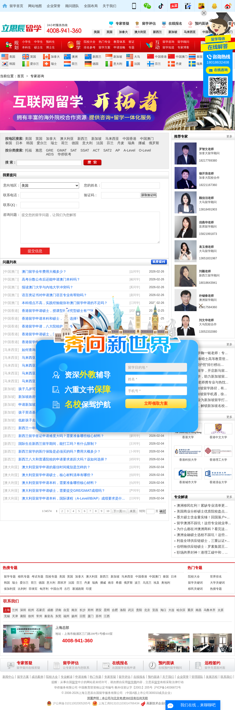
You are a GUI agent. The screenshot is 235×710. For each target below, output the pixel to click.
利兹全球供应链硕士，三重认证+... (203, 541)
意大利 (117, 64)
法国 (137, 64)
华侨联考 (64, 154)
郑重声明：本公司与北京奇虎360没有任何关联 (117, 698)
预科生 (50, 42)
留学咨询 (168, 42)
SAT (73, 150)
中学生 (38, 42)
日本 (19, 143)
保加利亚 (10, 588)
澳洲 (75, 56)
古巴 (67, 588)
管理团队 (197, 676)
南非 (111, 582)
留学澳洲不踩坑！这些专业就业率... (204, 523)
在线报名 (175, 23)
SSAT (85, 150)
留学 (75, 682)
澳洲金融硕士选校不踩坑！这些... (202, 535)
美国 (12, 56)
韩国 (12, 64)
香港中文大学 (218, 431)
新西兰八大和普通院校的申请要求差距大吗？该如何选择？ (62, 459)
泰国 (199, 56)
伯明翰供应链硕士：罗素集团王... (202, 546)
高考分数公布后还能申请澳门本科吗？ (51, 279)
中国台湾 (56, 588)
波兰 (138, 582)
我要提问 (159, 262)
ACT (96, 150)
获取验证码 (148, 195)
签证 (131, 42)
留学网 (132, 682)
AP (117, 150)
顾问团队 (72, 6)
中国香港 (161, 56)
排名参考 (89, 47)
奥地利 (165, 582)
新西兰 (97, 56)
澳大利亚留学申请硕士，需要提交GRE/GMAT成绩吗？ (63, 490)
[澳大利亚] (11, 467)
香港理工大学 (218, 453)
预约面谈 (154, 676)
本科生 (26, 47)
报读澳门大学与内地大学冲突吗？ (47, 287)
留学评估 (149, 23)
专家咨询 (37, 76)
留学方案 (104, 47)
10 (107, 511)
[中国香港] (11, 311)
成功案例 (37, 676)
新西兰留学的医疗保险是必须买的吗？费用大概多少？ (59, 451)
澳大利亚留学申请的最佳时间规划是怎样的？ (56, 467)
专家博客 (183, 47)
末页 (133, 511)
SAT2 (107, 150)
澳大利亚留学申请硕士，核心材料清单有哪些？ (58, 475)
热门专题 (195, 568)
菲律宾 (33, 588)
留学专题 (10, 576)
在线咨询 (221, 70)
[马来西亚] (11, 350)
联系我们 (226, 676)
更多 (229, 136)
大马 (137, 56)
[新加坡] (9, 389)
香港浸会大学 (218, 476)
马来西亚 (112, 139)
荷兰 (75, 64)
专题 (131, 47)
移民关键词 (195, 588)
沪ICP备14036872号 (167, 687)
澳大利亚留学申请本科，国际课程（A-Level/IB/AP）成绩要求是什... (73, 498)
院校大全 (89, 42)
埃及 (156, 582)
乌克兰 (147, 582)
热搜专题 (10, 568)
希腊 (119, 582)
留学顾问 (183, 42)
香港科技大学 (188, 453)
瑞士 (54, 64)
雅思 (38, 150)
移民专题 (24, 576)
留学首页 (16, 6)
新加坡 (117, 56)
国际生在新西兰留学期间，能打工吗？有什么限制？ (57, 444)
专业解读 (66, 676)
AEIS (50, 154)
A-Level (129, 150)
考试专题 (37, 576)
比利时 (22, 588)
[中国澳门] (11, 271)
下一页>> (119, 511)
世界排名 (216, 576)
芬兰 (158, 64)
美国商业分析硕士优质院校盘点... (202, 511)
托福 (28, 150)
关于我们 (109, 6)
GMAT (62, 150)
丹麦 (179, 64)
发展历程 (212, 676)
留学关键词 (195, 582)
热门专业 (104, 42)
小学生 (26, 42)
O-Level (145, 150)
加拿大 (55, 56)
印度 (89, 588)
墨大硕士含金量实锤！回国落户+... (203, 517)
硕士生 (38, 47)
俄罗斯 (154, 143)
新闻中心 (8, 676)
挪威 (141, 143)
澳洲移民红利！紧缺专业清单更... (202, 505)
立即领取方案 (156, 403)
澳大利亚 (67, 139)
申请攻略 (119, 47)
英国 (33, 56)
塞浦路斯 (78, 588)
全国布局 (91, 6)
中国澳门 (182, 56)
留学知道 (168, 47)
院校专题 (51, 576)
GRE (49, 150)
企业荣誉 (53, 6)
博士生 (50, 47)
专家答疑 (122, 23)
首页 (20, 76)
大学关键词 (217, 582)
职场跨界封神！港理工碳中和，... (202, 552)
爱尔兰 (34, 64)
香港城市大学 (188, 476)
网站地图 (35, 6)
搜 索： (10, 162)
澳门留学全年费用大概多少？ (44, 271)
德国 (95, 64)
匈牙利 (44, 588)
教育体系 (119, 42)
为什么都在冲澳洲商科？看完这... (202, 529)
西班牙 (62, 582)
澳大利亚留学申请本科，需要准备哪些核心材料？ (59, 483)
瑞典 (199, 64)
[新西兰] (9, 428)
